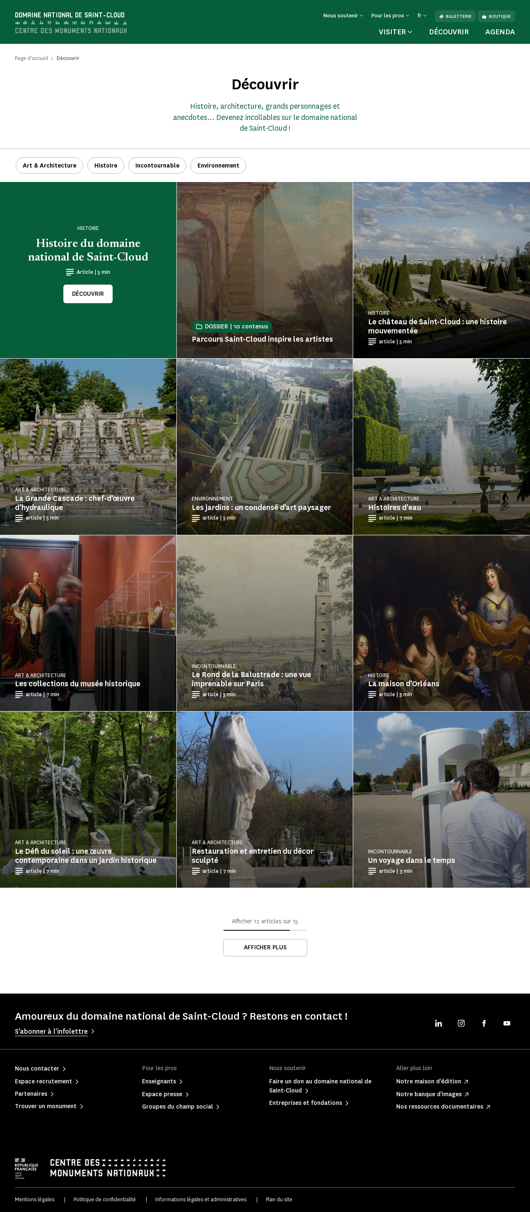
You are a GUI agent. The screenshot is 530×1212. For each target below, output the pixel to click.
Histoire (105, 166)
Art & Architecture (49, 166)
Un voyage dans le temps (411, 860)
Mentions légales (34, 1199)
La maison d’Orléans (403, 684)
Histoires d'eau (394, 508)
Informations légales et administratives (200, 1199)
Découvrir (449, 32)
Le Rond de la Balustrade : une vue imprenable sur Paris (251, 679)
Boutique (496, 16)
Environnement (218, 166)
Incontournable (157, 166)
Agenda (500, 32)
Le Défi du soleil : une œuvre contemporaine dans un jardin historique (86, 855)
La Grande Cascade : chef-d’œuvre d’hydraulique (75, 503)
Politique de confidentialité (105, 1199)
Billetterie (455, 16)
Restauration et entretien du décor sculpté (252, 855)
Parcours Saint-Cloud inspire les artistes (262, 339)
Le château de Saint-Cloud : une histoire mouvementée (437, 326)
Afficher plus (265, 947)
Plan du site (279, 1199)
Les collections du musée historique (77, 684)
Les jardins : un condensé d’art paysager (261, 508)
